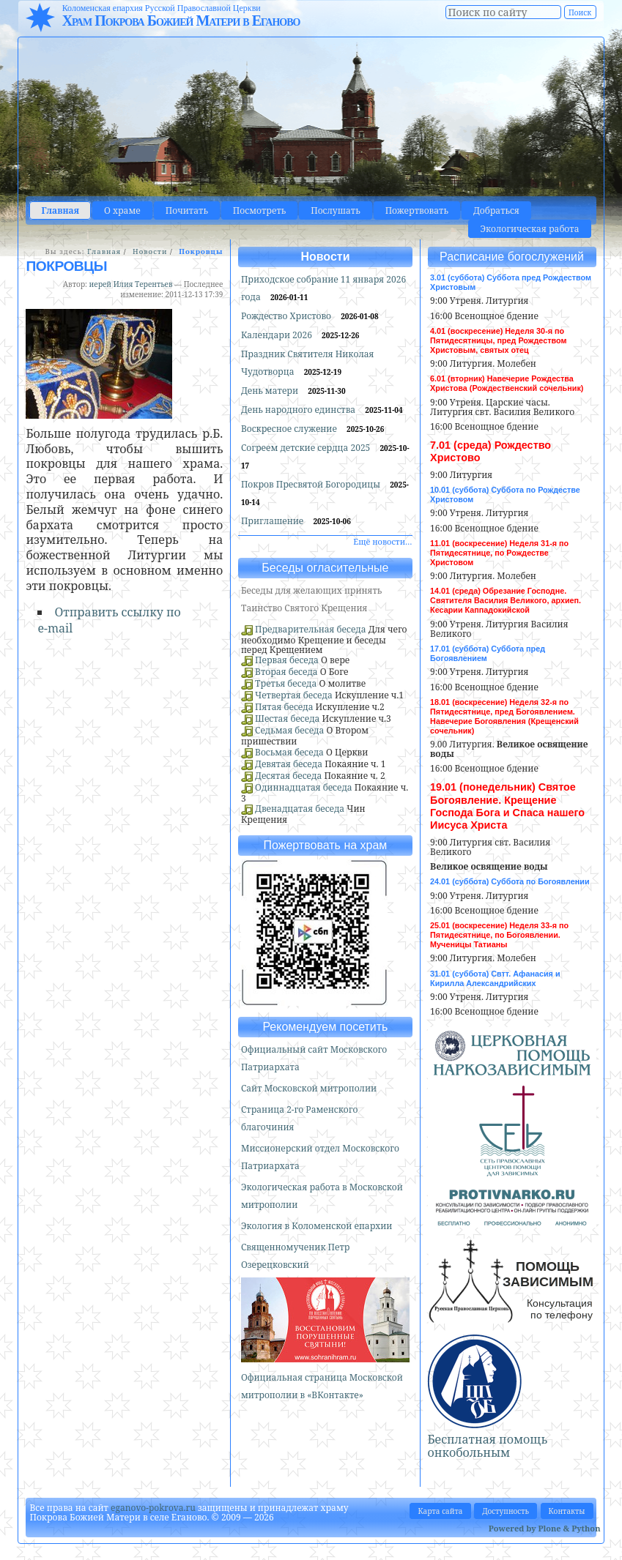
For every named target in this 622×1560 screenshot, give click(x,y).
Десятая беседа (288, 775)
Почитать (187, 210)
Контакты (567, 1511)
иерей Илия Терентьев (131, 284)
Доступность (505, 1511)
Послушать (335, 210)
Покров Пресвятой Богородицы (311, 484)
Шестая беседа (287, 718)
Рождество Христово (287, 316)
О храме (122, 210)
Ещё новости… (382, 541)
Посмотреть (259, 210)
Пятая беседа (284, 707)
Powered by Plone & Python (545, 1528)
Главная (60, 210)
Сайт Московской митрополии (309, 1088)
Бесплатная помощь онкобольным (488, 1445)
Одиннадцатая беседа (303, 787)
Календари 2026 (277, 335)
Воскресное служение (290, 428)
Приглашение (273, 521)
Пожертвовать (416, 210)
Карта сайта (440, 1511)
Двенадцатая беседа (299, 808)
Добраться (496, 210)
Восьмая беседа (289, 752)
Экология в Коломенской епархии (317, 1226)
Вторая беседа (286, 671)
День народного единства (299, 409)
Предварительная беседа (310, 629)
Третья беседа (285, 683)
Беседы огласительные (325, 567)
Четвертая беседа (294, 695)
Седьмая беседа (289, 730)
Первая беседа (287, 660)
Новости (150, 251)
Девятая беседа (288, 764)
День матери (270, 390)
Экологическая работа (529, 229)
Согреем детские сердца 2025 (307, 447)
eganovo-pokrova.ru (153, 1507)
